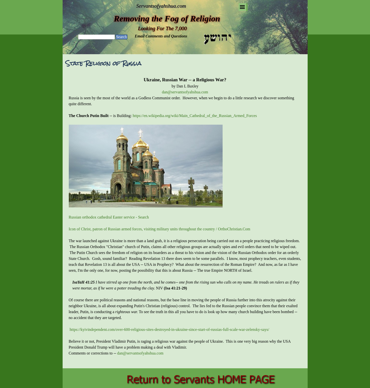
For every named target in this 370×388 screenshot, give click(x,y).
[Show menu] (242, 7)
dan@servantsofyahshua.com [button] (185, 92)
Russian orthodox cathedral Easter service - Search (109, 217)
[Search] (96, 36)
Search (121, 37)
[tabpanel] (185, 219)
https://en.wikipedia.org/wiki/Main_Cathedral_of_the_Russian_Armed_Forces (195, 116)
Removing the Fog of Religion (167, 18)
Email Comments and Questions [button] (161, 36)
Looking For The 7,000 (162, 28)
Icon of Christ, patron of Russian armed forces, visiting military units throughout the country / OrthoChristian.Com (159, 229)
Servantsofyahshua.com (161, 6)
